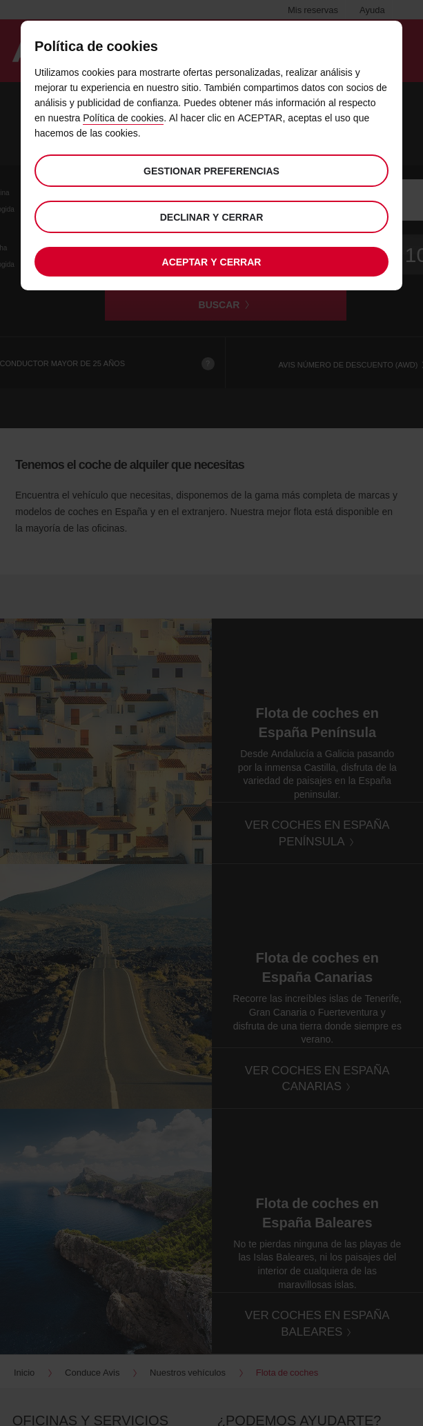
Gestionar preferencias (211, 170)
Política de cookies (123, 117)
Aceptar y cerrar (212, 261)
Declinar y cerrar (212, 216)
